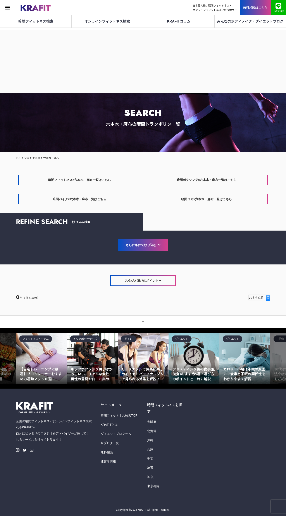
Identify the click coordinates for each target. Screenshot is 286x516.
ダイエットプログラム (116, 434)
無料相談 (107, 452)
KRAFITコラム (178, 21)
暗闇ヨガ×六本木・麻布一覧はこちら (206, 199)
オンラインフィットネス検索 (107, 21)
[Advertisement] (143, 60)
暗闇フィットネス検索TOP (119, 415)
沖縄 (150, 440)
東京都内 (153, 486)
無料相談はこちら (255, 7)
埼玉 (150, 467)
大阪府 (151, 422)
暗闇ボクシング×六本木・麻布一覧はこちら (206, 180)
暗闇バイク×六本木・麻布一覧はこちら (79, 199)
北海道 (151, 431)
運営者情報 (108, 461)
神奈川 (151, 477)
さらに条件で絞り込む (143, 245)
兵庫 (150, 449)
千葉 (150, 458)
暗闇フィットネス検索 (35, 21)
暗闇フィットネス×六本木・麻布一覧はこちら (79, 180)
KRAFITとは (109, 424)
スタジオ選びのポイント (143, 280)
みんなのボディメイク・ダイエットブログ (250, 21)
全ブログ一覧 (110, 443)
